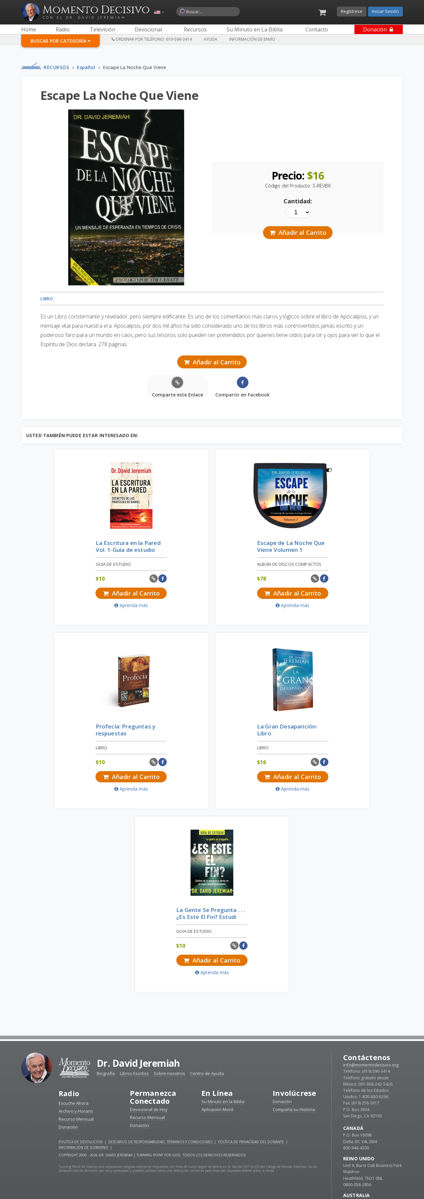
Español (86, 67)
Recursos (56, 67)
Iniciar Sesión (385, 11)
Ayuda (210, 39)
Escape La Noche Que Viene (134, 67)
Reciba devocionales (212, 1186)
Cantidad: (298, 201)
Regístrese (351, 11)
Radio (69, 910)
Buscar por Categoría (60, 41)
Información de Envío (252, 39)
